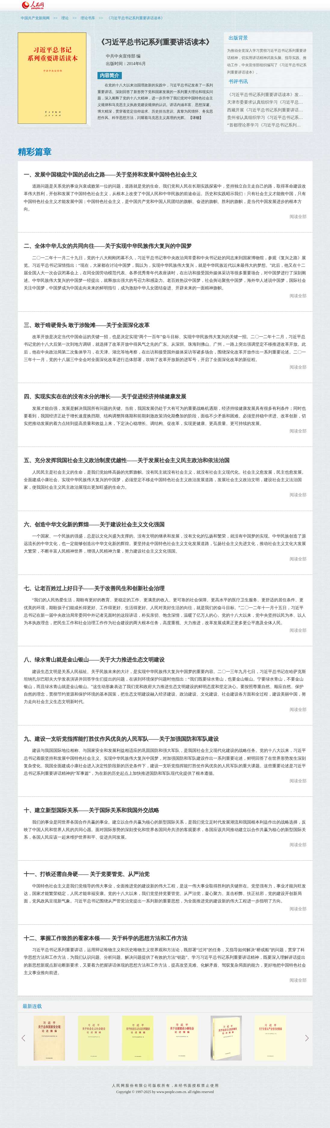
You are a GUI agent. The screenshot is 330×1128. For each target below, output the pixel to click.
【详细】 (196, 118)
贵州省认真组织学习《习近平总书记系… (265, 117)
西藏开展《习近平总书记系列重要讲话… (265, 110)
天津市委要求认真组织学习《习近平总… (265, 102)
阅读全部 (298, 216)
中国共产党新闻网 (35, 18)
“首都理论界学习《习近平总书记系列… (264, 125)
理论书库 (88, 18)
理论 (65, 18)
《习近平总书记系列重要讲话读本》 (136, 18)
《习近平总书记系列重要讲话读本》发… (265, 94)
